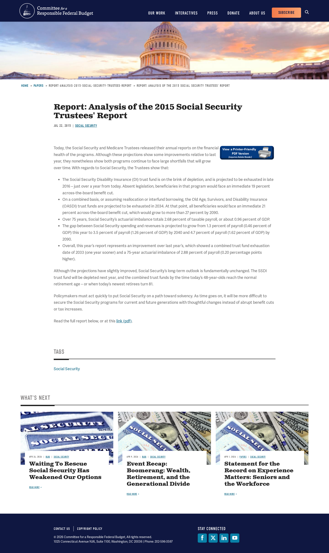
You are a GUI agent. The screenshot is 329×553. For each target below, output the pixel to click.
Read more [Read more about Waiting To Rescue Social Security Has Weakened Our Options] (34, 487)
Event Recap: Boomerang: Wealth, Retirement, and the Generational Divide (158, 474)
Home (24, 86)
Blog (48, 456)
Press (212, 13)
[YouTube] (234, 538)
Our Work (156, 13)
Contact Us (62, 529)
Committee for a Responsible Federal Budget (56, 10)
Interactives (186, 13)
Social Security (86, 126)
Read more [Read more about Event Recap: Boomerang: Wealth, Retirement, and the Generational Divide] (132, 494)
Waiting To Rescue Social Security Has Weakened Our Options (65, 470)
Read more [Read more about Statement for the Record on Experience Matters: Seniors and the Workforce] (229, 494)
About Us (257, 13)
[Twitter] (213, 538)
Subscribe (286, 12)
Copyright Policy (89, 529)
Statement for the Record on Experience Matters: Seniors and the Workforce (258, 474)
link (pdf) (124, 320)
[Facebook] (202, 538)
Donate (233, 13)
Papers (39, 86)
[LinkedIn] (224, 538)
